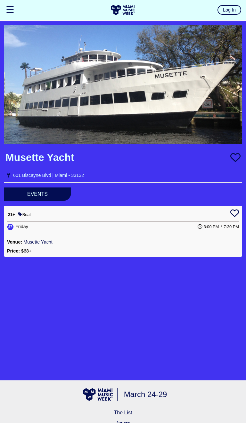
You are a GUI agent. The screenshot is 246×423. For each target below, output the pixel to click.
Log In (229, 9)
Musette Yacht (38, 242)
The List (123, 412)
